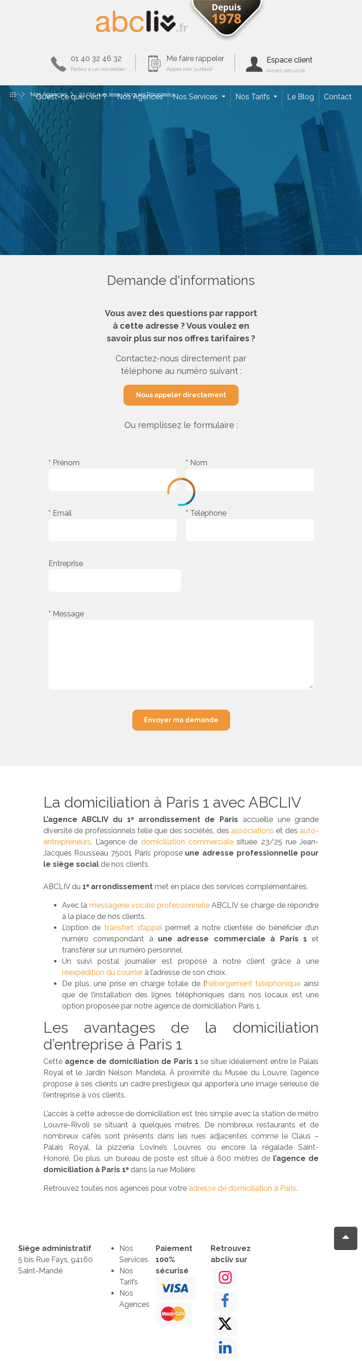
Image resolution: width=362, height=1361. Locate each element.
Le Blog (300, 96)
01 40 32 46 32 (98, 63)
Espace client (289, 64)
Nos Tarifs (253, 96)
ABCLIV (142, 21)
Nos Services (196, 96)
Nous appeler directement (181, 395)
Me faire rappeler (195, 63)
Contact (338, 96)
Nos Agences (140, 96)
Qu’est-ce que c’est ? (71, 96)
